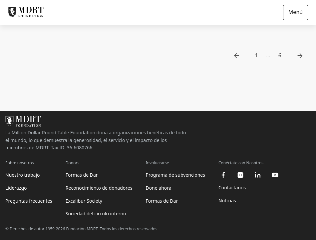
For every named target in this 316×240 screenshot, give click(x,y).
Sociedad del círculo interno (96, 213)
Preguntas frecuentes (28, 201)
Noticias (227, 200)
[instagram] (240, 175)
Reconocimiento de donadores (99, 188)
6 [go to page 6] (279, 55)
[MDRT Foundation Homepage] (26, 12)
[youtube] (275, 175)
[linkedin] (257, 175)
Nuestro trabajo (22, 175)
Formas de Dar (82, 175)
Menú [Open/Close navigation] (295, 12)
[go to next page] (300, 55)
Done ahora (158, 188)
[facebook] (223, 175)
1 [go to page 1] (256, 55)
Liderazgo (16, 188)
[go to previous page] (236, 55)
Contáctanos (232, 187)
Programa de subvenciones (175, 175)
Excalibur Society (84, 201)
